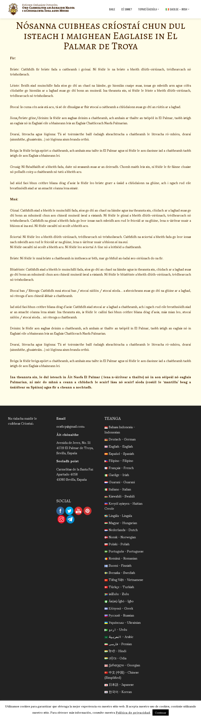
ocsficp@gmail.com (70, 426)
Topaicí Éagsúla (149, 9)
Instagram (61, 519)
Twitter (69, 511)
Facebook (60, 511)
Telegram (70, 519)
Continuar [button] (160, 712)
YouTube (78, 511)
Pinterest (87, 511)
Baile (112, 9)
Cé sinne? (126, 9)
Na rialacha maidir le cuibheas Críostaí (22, 420)
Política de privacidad (133, 712)
